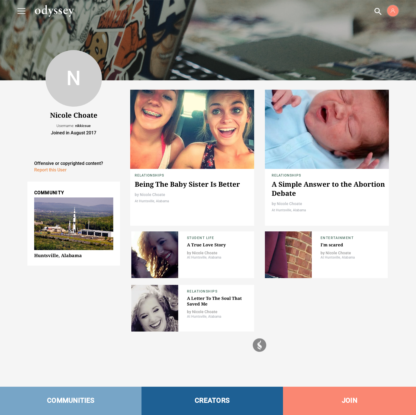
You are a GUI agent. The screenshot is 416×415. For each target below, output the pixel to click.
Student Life (200, 238)
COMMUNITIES (71, 401)
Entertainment (337, 238)
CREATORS (212, 401)
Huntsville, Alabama (58, 255)
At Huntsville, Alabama (152, 201)
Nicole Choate (152, 194)
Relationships (149, 175)
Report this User (50, 170)
